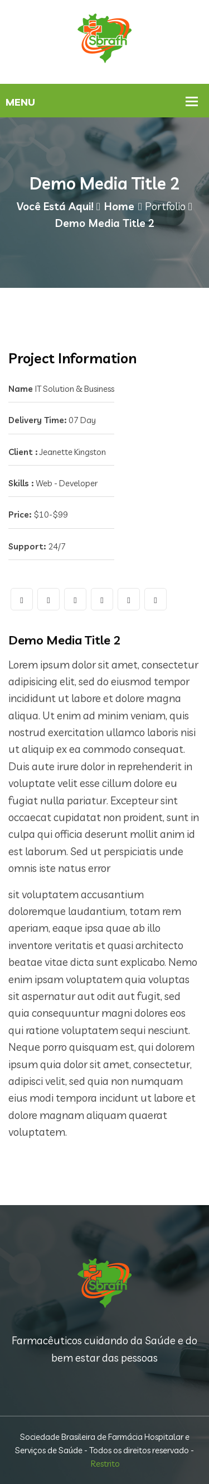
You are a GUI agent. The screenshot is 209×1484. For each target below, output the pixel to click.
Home (119, 206)
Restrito (105, 1463)
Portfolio (165, 206)
